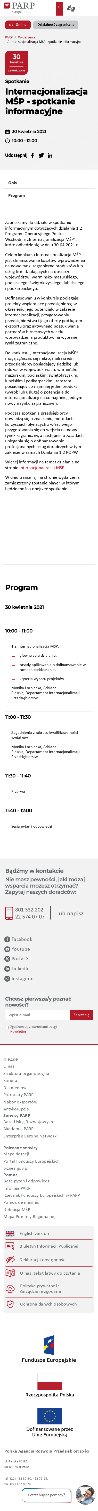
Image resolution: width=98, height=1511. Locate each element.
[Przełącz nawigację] (87, 8)
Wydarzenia (26, 37)
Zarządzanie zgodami (40, 1291)
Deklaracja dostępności (43, 1259)
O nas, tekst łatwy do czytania (50, 1273)
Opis (12, 183)
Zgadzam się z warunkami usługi (33, 1027)
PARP (9, 37)
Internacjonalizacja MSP (41, 467)
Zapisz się (81, 1015)
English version (34, 1233)
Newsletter (18, 1032)
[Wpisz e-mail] (37, 1015)
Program (16, 195)
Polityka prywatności (40, 1286)
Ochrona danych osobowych (48, 1304)
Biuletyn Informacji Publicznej (49, 1246)
